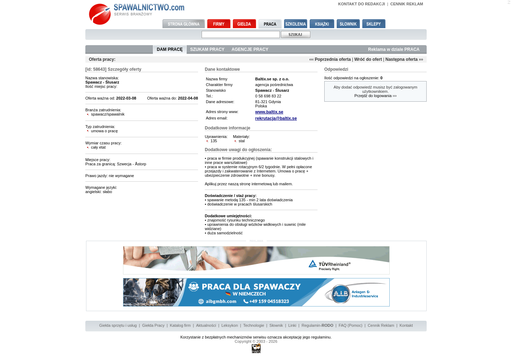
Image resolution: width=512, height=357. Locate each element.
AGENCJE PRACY (249, 49)
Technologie (253, 325)
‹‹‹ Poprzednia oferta (330, 59)
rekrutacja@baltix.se (276, 118)
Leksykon (230, 325)
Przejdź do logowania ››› (375, 96)
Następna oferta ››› (404, 59)
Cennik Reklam (381, 325)
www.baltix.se (269, 112)
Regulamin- (317, 325)
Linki (292, 325)
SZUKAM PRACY (207, 49)
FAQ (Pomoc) (351, 325)
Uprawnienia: (216, 136)
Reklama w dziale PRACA (394, 49)
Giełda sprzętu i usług (118, 325)
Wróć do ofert (368, 59)
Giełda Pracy (153, 325)
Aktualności (206, 325)
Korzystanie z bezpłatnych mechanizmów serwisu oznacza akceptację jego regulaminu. (256, 337)
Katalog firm (180, 325)
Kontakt (406, 325)
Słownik (276, 325)
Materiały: (241, 136)
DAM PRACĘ (170, 49)
